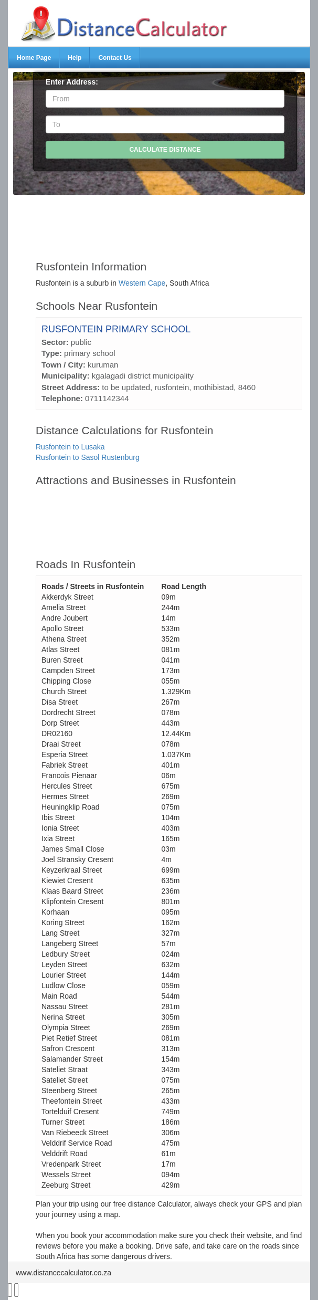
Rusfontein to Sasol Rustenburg (88, 457)
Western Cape (142, 283)
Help (74, 57)
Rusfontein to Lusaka (70, 447)
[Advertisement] (169, 222)
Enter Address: (72, 82)
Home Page (34, 57)
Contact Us (114, 57)
